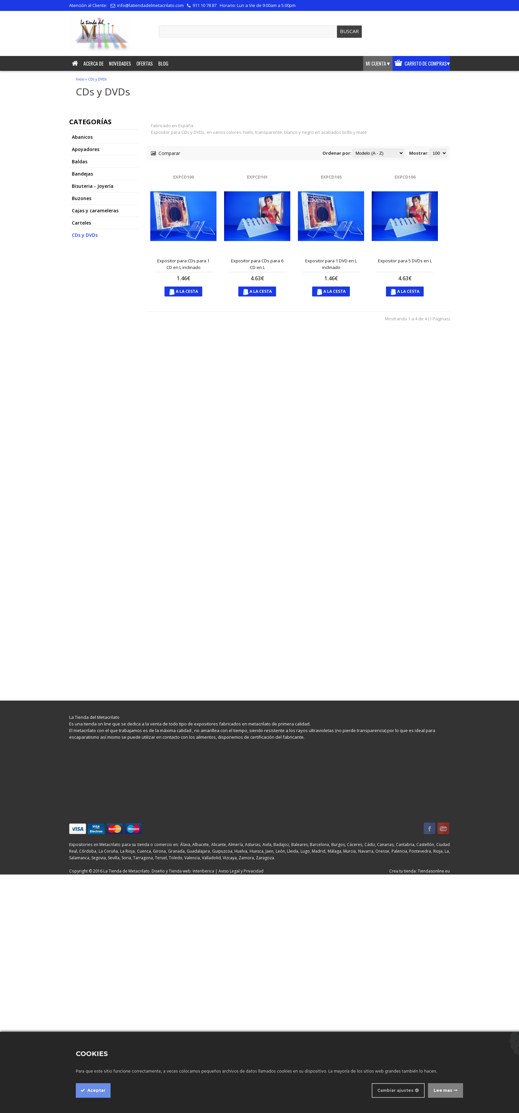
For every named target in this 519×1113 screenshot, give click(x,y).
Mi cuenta (378, 63)
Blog (163, 63)
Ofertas (144, 63)
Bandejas (82, 174)
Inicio (80, 79)
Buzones (81, 198)
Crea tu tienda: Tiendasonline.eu (419, 871)
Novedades (120, 63)
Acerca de (93, 63)
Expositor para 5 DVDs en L (405, 261)
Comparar (165, 153)
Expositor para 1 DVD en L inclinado (331, 264)
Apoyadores (85, 149)
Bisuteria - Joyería (93, 186)
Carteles (81, 223)
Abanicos (82, 137)
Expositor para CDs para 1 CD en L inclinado (183, 264)
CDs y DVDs (97, 79)
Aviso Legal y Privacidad (240, 871)
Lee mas (443, 1090)
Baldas (79, 161)
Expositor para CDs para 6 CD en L (257, 264)
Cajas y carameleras (95, 210)
